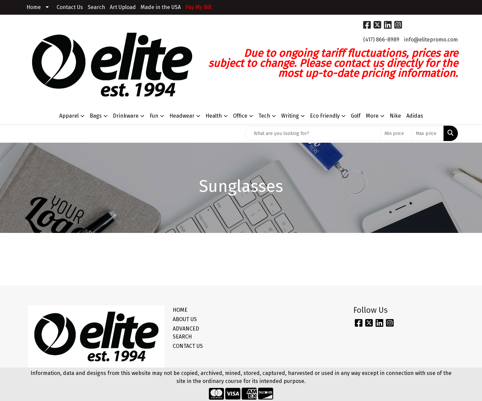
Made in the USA (161, 7)
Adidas (414, 116)
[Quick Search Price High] (428, 133)
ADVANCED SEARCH (186, 332)
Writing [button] (290, 116)
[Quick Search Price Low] (396, 133)
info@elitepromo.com (431, 39)
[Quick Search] (313, 133)
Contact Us (70, 7)
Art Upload (123, 7)
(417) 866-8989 (381, 39)
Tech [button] (264, 116)
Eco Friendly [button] (325, 116)
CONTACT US (188, 346)
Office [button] (240, 116)
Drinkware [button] (126, 116)
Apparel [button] (69, 116)
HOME (180, 310)
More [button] (372, 116)
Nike (395, 116)
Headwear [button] (181, 116)
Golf (355, 116)
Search (96, 7)
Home (33, 7)
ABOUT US (185, 319)
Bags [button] (96, 116)
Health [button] (214, 116)
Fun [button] (154, 116)
